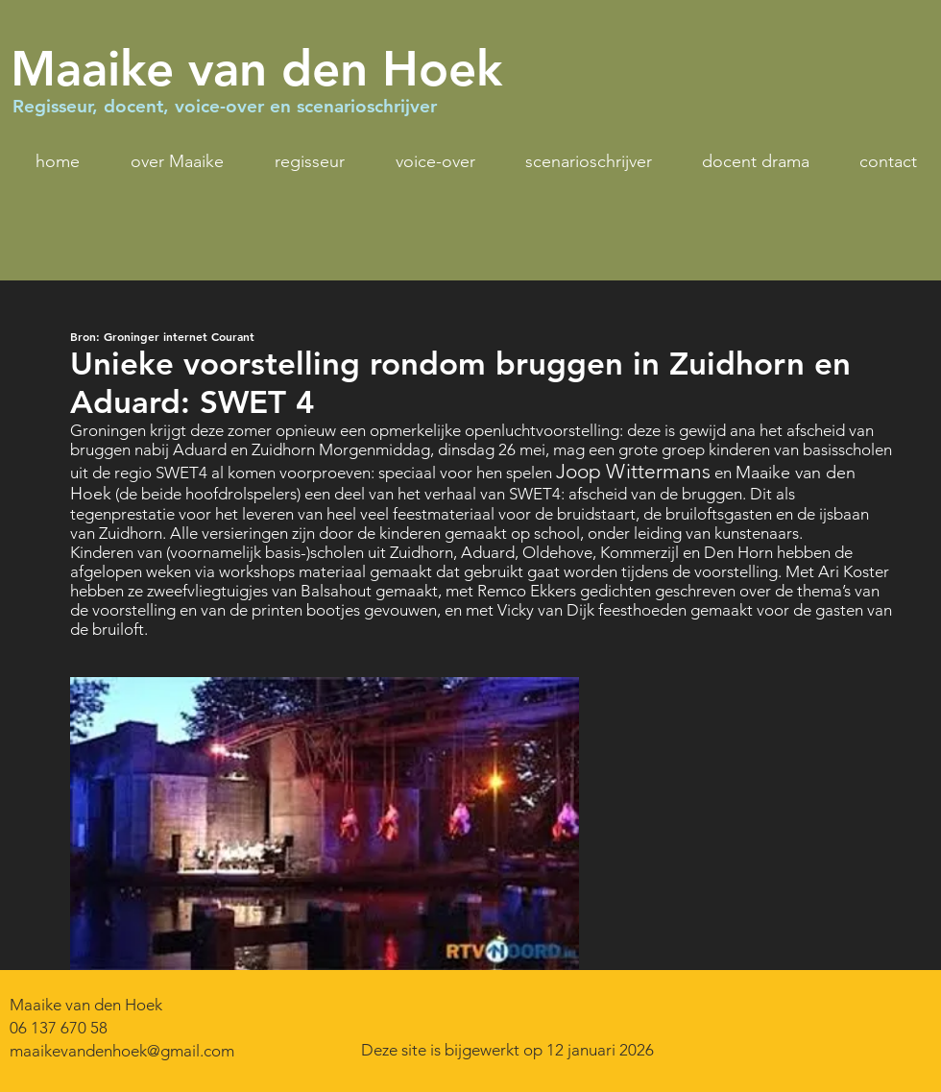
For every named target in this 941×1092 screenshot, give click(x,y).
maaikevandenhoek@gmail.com (122, 1050)
